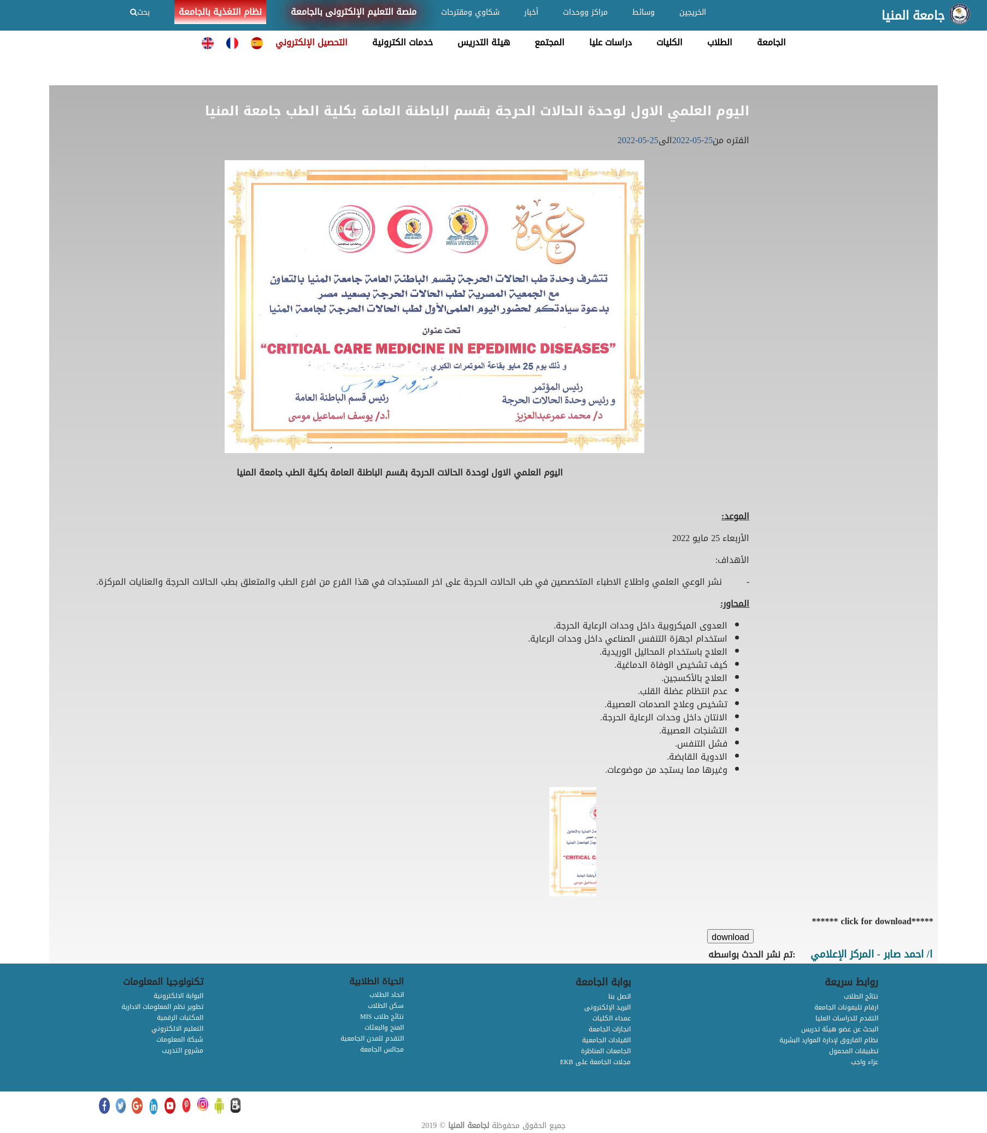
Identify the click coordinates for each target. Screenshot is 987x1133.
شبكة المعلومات (179, 1040)
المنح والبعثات (384, 1028)
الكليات (669, 42)
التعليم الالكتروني (177, 1029)
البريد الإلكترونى (607, 1007)
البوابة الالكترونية (178, 996)
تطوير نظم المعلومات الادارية (162, 1007)
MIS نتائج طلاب (382, 1017)
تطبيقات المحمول (853, 1051)
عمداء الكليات (611, 1018)
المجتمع (549, 42)
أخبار (531, 12)
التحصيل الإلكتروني (311, 42)
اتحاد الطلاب (386, 995)
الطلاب (719, 42)
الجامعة (771, 42)
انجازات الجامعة (610, 1029)
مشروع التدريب (182, 1050)
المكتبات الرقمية (180, 1018)
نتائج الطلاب (861, 996)
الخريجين (692, 12)
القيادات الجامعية (606, 1040)
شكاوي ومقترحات (470, 12)
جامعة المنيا (913, 15)
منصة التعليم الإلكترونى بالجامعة (353, 11)
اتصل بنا (619, 996)
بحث (140, 12)
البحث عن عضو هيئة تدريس (839, 1029)
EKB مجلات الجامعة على (595, 1062)
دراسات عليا (610, 42)
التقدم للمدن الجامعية (372, 1038)
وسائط (643, 12)
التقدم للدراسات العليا (846, 1018)
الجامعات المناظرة (606, 1051)
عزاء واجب (864, 1062)
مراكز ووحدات (585, 12)
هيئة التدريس (483, 42)
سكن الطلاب (386, 1006)
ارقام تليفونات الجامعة (846, 1007)
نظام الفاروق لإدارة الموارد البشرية (828, 1040)
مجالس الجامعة (382, 1049)
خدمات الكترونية (402, 42)
